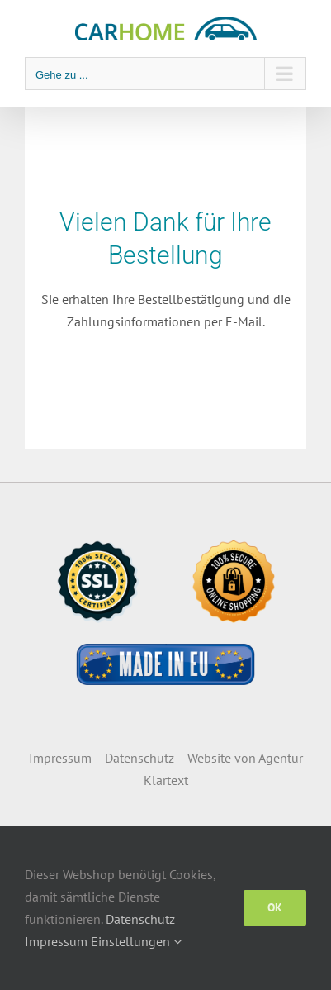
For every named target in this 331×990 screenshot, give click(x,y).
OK (274, 907)
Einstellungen (136, 941)
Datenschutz (139, 758)
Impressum (60, 758)
